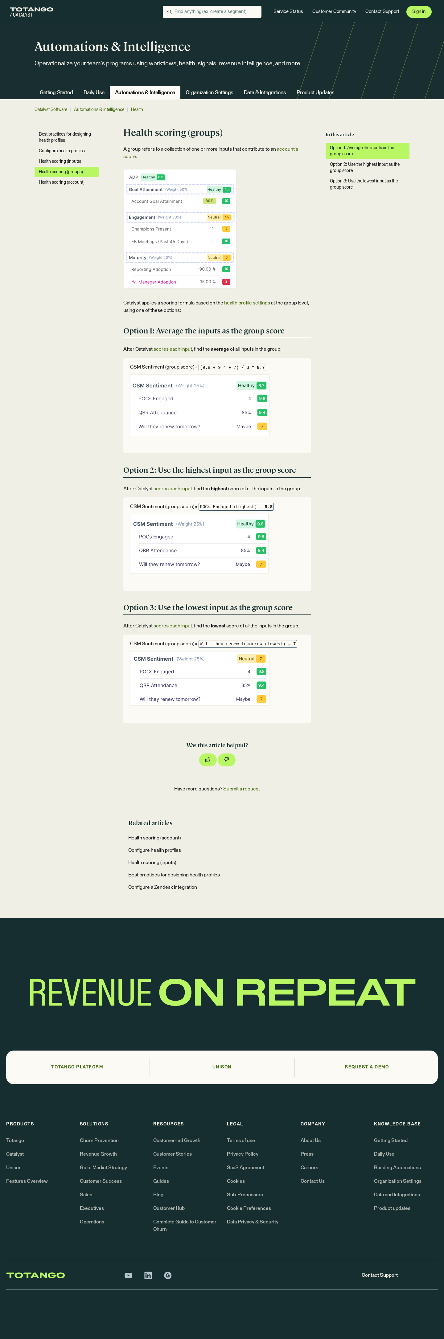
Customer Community (334, 11)
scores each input (173, 349)
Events (160, 1167)
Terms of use (241, 1140)
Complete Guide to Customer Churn (184, 1225)
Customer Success (101, 1181)
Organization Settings (209, 93)
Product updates (392, 1208)
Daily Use (94, 93)
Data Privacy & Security (252, 1221)
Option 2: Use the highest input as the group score (365, 167)
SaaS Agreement (245, 1167)
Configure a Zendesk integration (162, 887)
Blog (158, 1194)
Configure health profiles (154, 850)
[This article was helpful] (208, 759)
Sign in (419, 11)
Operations (92, 1221)
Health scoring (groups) (61, 172)
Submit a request (241, 788)
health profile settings (247, 302)
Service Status (288, 11)
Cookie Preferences (249, 1208)
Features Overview (27, 1181)
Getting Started (56, 93)
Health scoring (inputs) (152, 862)
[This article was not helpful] (227, 759)
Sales (86, 1194)
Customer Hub (169, 1208)
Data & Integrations (265, 93)
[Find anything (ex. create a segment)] (212, 12)
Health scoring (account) (154, 837)
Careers (309, 1167)
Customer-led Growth (176, 1140)
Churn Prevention (99, 1140)
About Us (311, 1140)
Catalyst (15, 1154)
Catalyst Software (51, 110)
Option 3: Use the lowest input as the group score (364, 184)
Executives (92, 1208)
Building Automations (397, 1167)
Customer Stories (172, 1154)
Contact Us (313, 1181)
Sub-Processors (245, 1194)
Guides (161, 1181)
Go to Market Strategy (103, 1167)
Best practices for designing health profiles (174, 874)
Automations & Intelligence (145, 93)
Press (307, 1154)
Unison (14, 1167)
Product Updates (316, 93)
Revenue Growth (98, 1154)
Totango (15, 1140)
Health (137, 110)
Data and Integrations (397, 1194)
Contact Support (382, 11)
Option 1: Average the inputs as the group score (362, 151)
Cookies (236, 1181)
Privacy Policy (242, 1154)
